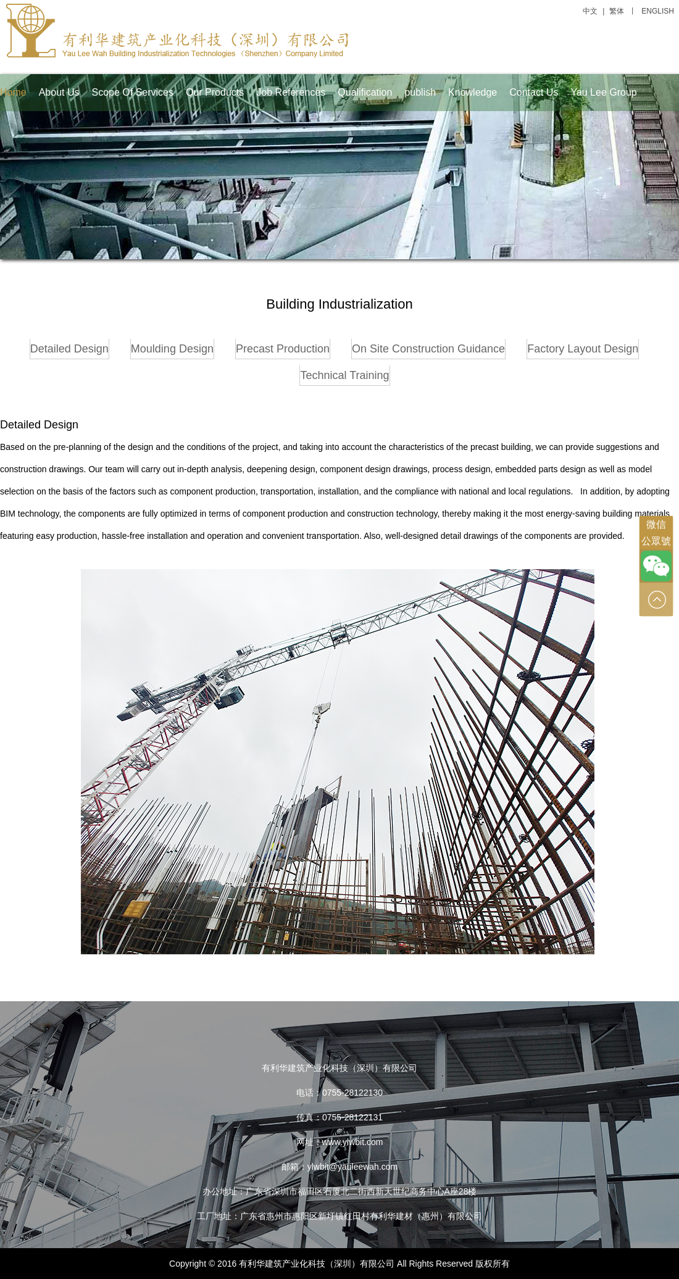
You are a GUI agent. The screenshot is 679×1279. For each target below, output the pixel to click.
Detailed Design (69, 349)
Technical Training (344, 375)
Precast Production (283, 349)
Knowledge (472, 92)
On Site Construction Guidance (428, 349)
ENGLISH (657, 11)
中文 (590, 11)
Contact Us (533, 92)
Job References (290, 92)
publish (420, 92)
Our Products (215, 92)
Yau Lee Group (603, 92)
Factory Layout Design (582, 349)
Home (13, 92)
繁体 (616, 11)
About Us (59, 92)
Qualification (365, 92)
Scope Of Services (133, 92)
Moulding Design (172, 349)
